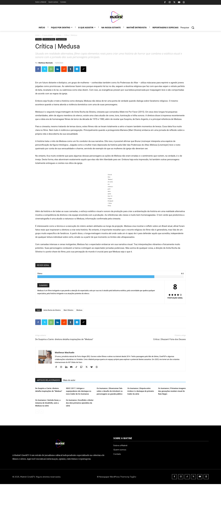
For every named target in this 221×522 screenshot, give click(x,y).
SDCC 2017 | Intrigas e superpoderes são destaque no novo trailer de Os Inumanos (78, 410)
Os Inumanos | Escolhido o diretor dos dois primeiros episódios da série (79, 441)
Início (37, 35)
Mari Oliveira (68, 310)
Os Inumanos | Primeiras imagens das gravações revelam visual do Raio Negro (172, 410)
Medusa (79, 310)
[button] (188, 27)
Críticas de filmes (48, 39)
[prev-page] (37, 449)
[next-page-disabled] (41, 449)
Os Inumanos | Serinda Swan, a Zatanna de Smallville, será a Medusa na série (47, 441)
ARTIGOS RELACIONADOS (48, 380)
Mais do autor (69, 380)
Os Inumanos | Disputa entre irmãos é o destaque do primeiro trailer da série (140, 410)
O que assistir (47, 35)
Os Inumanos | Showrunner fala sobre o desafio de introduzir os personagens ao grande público (109, 410)
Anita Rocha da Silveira (52, 310)
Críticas (58, 35)
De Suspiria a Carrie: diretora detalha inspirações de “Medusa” (64, 339)
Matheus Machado (45, 63)
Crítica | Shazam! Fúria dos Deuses (169, 339)
